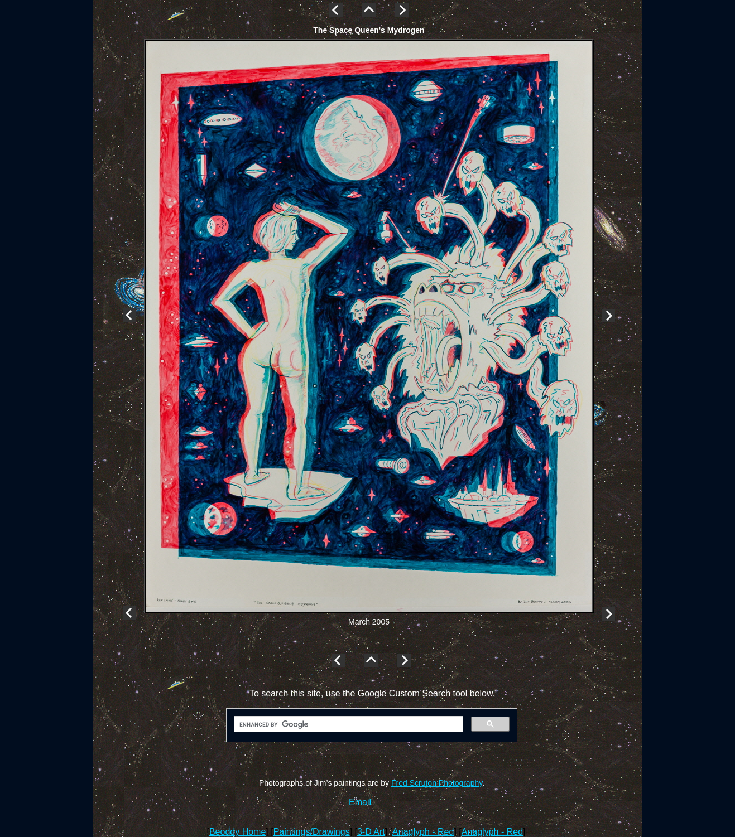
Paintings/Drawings (311, 831)
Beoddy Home (237, 831)
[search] (347, 724)
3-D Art (371, 831)
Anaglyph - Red (423, 831)
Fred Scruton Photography (436, 782)
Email (360, 802)
